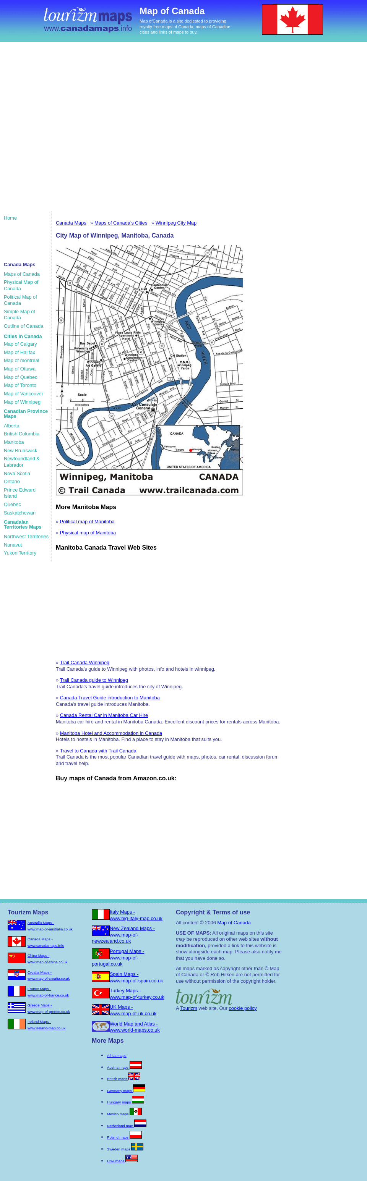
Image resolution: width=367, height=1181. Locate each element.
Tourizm (188, 1008)
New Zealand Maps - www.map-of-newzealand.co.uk (123, 934)
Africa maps (117, 1055)
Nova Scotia (17, 473)
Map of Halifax (19, 352)
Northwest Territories (26, 536)
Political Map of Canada (20, 300)
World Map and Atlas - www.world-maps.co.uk (135, 1027)
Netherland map (126, 1126)
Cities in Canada (23, 336)
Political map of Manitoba (87, 521)
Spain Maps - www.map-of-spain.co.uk (136, 977)
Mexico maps (124, 1114)
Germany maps (126, 1091)
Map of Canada (234, 922)
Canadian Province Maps (26, 413)
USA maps (122, 1161)
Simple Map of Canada (19, 315)
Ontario (12, 481)
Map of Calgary (20, 344)
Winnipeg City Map (176, 223)
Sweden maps (125, 1149)
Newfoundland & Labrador (22, 462)
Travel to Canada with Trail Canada (98, 751)
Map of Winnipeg (22, 402)
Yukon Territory (20, 553)
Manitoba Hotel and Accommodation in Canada (111, 733)
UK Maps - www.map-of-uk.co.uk (133, 1010)
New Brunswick (20, 450)
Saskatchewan (20, 513)
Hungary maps (125, 1102)
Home (10, 218)
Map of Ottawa (20, 369)
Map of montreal (21, 360)
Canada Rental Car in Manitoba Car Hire (104, 715)
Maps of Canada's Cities (120, 223)
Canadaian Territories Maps (23, 524)
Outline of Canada (23, 326)
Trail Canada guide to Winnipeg (94, 680)
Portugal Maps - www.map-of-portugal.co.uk (118, 957)
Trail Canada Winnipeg (84, 662)
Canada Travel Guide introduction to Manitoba (110, 698)
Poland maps (124, 1137)
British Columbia (21, 434)
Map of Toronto (20, 385)
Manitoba (14, 442)
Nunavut (13, 545)
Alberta (11, 426)
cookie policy (243, 1008)
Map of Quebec (20, 377)
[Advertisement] (81, 130)
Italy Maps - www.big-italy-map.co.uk (136, 915)
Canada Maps (71, 223)
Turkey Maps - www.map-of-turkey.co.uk (137, 994)
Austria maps (124, 1067)
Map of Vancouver (23, 393)
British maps (123, 1079)
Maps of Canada (22, 274)
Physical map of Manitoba (88, 532)
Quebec (12, 504)
